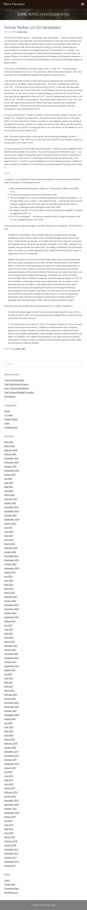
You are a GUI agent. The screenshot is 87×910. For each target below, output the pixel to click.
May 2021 (8, 682)
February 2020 (10, 743)
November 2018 (11, 804)
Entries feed (9, 884)
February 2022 (10, 645)
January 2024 (10, 552)
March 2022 (9, 641)
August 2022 (10, 621)
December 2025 (11, 458)
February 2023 (10, 596)
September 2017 (11, 861)
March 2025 (9, 495)
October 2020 (10, 711)
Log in (7, 880)
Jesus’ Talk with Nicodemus (16, 388)
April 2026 (8, 442)
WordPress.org (11, 892)
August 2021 (10, 670)
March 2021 (9, 690)
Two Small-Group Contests (16, 384)
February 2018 (10, 841)
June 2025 (8, 482)
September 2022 (11, 617)
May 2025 (8, 486)
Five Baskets (9, 396)
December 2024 (11, 507)
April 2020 (8, 735)
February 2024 (10, 548)
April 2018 (8, 833)
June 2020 (8, 727)
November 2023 (11, 560)
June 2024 (8, 531)
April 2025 (8, 491)
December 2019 (11, 751)
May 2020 (8, 731)
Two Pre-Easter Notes (14, 380)
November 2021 (11, 658)
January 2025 (10, 503)
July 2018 (8, 821)
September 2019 (11, 764)
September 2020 (11, 715)
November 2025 (11, 462)
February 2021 (10, 694)
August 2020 (10, 719)
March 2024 (9, 544)
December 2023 (11, 556)
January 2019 (10, 796)
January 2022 (10, 649)
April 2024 (8, 539)
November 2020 (11, 706)
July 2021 (8, 674)
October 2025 (10, 466)
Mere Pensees (14, 4)
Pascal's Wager (11, 419)
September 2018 (11, 812)
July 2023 (8, 576)
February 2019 (10, 792)
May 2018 (8, 829)
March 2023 (9, 592)
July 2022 (8, 625)
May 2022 (8, 633)
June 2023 (8, 580)
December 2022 (11, 605)
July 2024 (8, 527)
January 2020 (10, 747)
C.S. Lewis (16, 348)
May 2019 (8, 780)
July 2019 (8, 772)
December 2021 (11, 654)
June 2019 (8, 776)
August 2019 (10, 768)
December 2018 (11, 800)
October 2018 (10, 808)
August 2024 (10, 523)
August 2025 (10, 474)
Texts (23, 348)
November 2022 (11, 609)
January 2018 (10, 845)
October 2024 (10, 515)
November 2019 (11, 755)
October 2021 (10, 662)
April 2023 (8, 588)
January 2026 (10, 454)
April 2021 (8, 686)
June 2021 (8, 678)
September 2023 (11, 568)
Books (7, 411)
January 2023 (10, 601)
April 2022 (8, 637)
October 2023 (10, 564)
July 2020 (8, 723)
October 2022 (10, 613)
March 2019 (9, 788)
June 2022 (8, 629)
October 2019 (10, 759)
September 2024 (11, 519)
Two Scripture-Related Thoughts (19, 392)
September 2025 (11, 470)
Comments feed (11, 888)
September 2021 (11, 666)
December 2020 (11, 702)
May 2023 (8, 584)
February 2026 (10, 450)
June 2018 (8, 825)
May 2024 (8, 535)
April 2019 (8, 784)
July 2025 (8, 478)
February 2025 (10, 499)
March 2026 (9, 446)
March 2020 (9, 739)
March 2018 (9, 837)
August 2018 (10, 816)
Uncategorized (10, 427)
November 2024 (11, 511)
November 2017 (11, 853)
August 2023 (10, 572)
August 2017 (10, 865)
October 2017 (10, 857)
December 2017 (11, 849)
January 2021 (10, 698)
